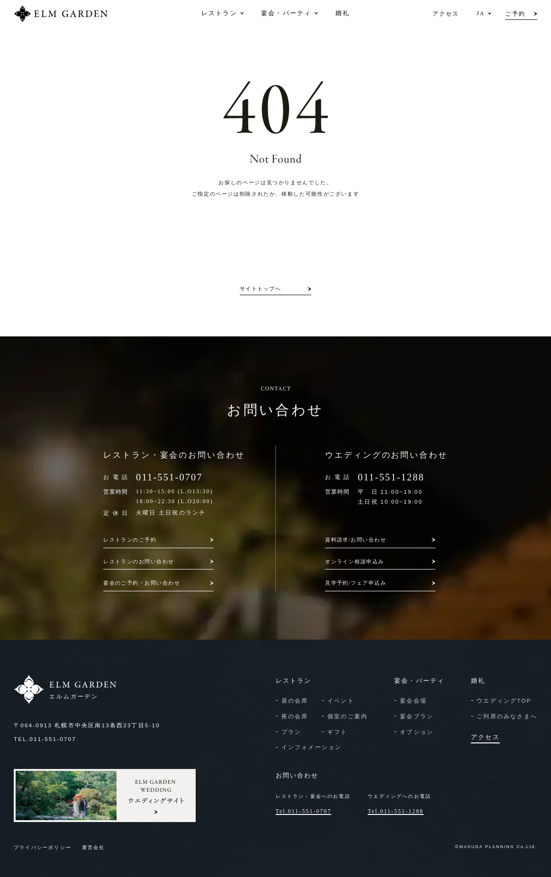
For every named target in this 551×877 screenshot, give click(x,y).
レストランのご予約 (129, 539)
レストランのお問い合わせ (138, 561)
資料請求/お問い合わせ (355, 539)
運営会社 (93, 847)
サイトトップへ (260, 288)
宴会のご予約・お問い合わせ (141, 583)
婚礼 (342, 13)
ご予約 (515, 13)
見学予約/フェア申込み (355, 583)
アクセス (446, 13)
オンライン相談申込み (354, 561)
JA (481, 13)
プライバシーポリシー (43, 847)
